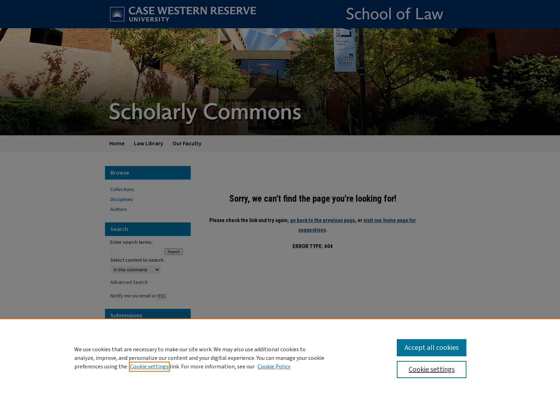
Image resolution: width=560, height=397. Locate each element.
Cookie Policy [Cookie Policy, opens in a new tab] (274, 367)
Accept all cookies (432, 348)
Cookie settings (149, 367)
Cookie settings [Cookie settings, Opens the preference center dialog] (432, 370)
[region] (280, 357)
